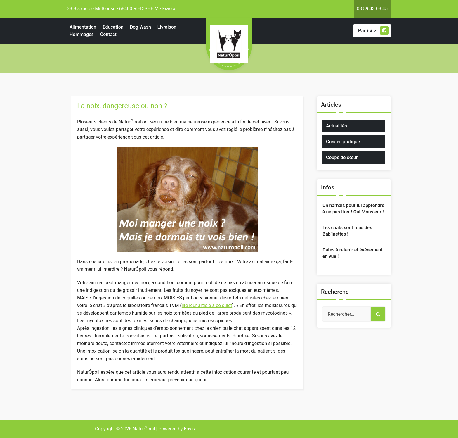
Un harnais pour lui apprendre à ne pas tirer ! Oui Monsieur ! (353, 209)
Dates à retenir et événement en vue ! (352, 253)
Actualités (336, 126)
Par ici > (373, 30)
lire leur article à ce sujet (207, 305)
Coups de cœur (342, 157)
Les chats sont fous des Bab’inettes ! (347, 231)
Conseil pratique (343, 141)
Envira (190, 429)
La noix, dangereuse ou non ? (122, 105)
